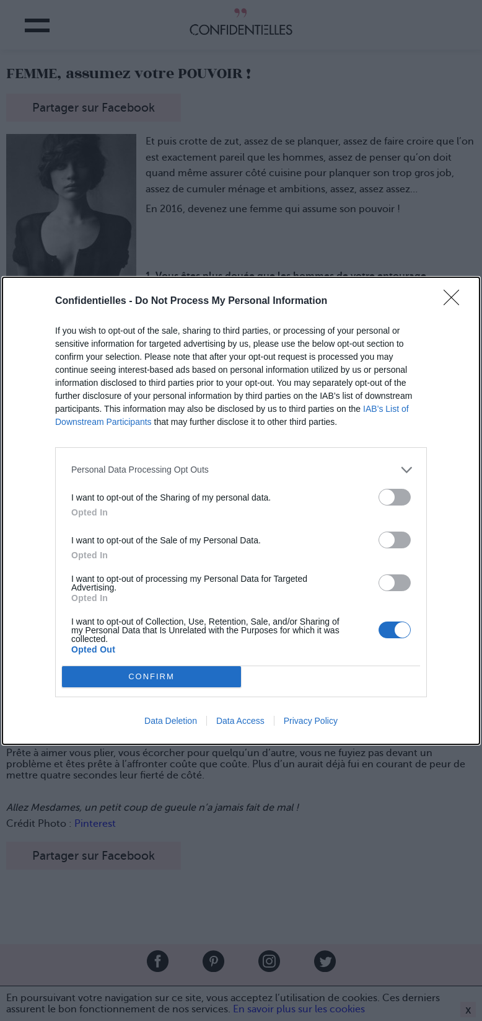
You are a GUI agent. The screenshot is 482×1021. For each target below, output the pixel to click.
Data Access (240, 721)
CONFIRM (151, 675)
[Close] (455, 301)
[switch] (395, 497)
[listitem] (241, 469)
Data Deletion (170, 721)
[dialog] (241, 510)
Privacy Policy (311, 721)
